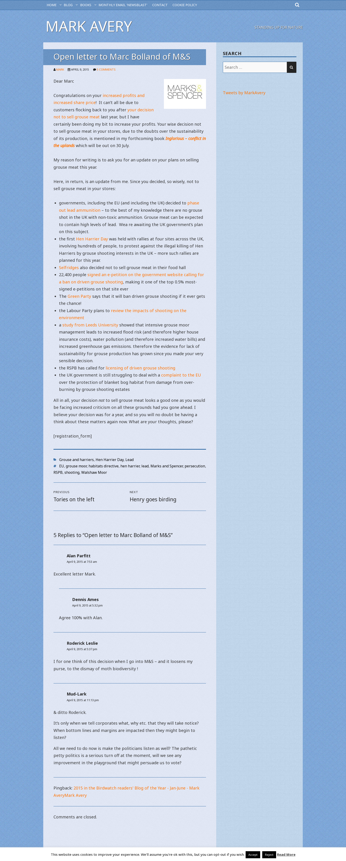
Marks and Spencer (166, 466)
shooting (71, 472)
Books (85, 5)
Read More (286, 854)
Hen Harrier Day (92, 239)
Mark (60, 69)
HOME (51, 5)
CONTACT (160, 5)
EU (61, 466)
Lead (129, 459)
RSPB (58, 472)
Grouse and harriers (76, 459)
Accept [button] (252, 855)
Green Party (79, 296)
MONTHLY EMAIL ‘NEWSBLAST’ (123, 5)
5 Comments (106, 69)
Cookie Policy (185, 5)
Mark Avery (89, 26)
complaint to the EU (181, 375)
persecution (195, 466)
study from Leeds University (89, 325)
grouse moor (76, 466)
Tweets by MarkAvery (244, 92)
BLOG (68, 5)
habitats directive (104, 466)
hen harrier (130, 466)
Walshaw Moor (94, 472)
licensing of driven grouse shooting (140, 368)
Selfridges (69, 267)
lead (145, 466)
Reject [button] (269, 855)
